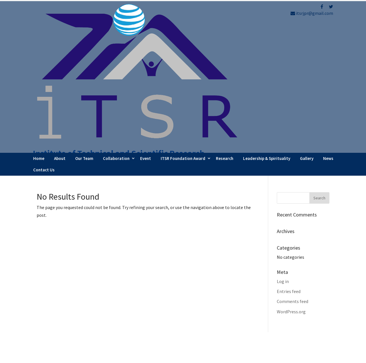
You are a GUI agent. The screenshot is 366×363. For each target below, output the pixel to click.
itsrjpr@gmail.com (312, 13)
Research (224, 29)
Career (201, 331)
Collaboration (116, 29)
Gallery (306, 29)
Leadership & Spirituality (266, 29)
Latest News (207, 315)
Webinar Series (209, 308)
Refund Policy (285, 318)
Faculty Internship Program (222, 300)
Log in (283, 152)
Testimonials (208, 323)
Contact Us (44, 41)
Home (38, 29)
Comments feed (292, 173)
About (59, 29)
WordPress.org (291, 183)
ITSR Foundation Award (183, 29)
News (328, 29)
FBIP (90, 356)
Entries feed (289, 162)
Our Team (84, 29)
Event (145, 29)
